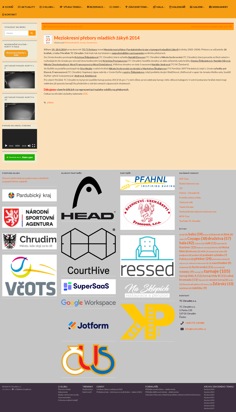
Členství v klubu (64, 389)
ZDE (85, 93)
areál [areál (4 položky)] (183, 234)
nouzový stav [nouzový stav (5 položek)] (218, 251)
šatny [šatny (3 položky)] (207, 284)
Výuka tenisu (87, 389)
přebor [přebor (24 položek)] (203, 259)
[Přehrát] (6, 145)
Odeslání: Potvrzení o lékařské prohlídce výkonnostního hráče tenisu (172, 395)
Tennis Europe (186, 207)
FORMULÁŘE (151, 386)
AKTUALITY (26, 6)
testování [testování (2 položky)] (219, 267)
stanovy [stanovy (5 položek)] (185, 267)
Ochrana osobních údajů (68, 400)
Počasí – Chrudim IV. (189, 193)
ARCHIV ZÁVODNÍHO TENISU (219, 386)
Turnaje (83, 42)
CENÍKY (100, 386)
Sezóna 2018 (209, 405)
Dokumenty (63, 392)
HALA (159, 6)
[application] (19, 139)
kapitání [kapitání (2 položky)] (222, 243)
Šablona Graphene (24, 389)
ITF (181, 188)
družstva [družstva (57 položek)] (219, 238)
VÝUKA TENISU (71, 6)
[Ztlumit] (29, 145)
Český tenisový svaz (189, 183)
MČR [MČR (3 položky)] (205, 251)
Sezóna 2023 (209, 392)
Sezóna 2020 (209, 400)
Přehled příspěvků (72, 42)
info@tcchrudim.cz (195, 328)
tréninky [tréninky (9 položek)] (186, 271)
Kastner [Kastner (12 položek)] (187, 247)
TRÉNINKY (87, 386)
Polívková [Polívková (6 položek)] (186, 259)
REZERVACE (96, 6)
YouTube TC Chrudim (189, 221)
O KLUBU (47, 6)
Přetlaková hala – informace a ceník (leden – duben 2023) (119, 392)
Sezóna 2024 (209, 389)
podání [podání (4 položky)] (197, 255)
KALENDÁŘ (177, 6)
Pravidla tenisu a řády (190, 197)
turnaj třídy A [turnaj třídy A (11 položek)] (190, 275)
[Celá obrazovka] (33, 145)
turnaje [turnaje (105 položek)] (217, 271)
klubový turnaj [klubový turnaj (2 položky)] (204, 248)
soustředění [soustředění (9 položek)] (221, 263)
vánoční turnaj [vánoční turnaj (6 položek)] (218, 279)
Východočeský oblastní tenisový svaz (197, 211)
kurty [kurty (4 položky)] (216, 247)
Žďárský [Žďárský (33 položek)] (223, 284)
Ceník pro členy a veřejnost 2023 (109, 389)
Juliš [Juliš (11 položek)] (210, 243)
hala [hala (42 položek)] (186, 242)
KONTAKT (9, 14)
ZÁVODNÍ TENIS (136, 6)
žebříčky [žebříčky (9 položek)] (199, 288)
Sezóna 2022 (209, 395)
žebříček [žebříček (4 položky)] (185, 288)
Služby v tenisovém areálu (68, 395)
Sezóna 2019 (209, 403)
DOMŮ (7, 6)
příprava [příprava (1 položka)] (183, 263)
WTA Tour (184, 216)
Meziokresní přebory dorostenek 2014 (65, 26)
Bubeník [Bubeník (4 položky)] (217, 234)
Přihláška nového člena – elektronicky (160, 389)
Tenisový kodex (64, 397)
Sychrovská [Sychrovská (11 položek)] (202, 267)
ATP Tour (184, 179)
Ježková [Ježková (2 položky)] (200, 243)
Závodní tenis (92, 42)
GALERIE (197, 6)
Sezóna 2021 (209, 397)
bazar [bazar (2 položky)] (207, 235)
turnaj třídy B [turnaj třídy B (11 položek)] (214, 275)
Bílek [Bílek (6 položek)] (228, 234)
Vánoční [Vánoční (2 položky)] (203, 280)
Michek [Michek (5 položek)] (194, 251)
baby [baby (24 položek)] (195, 234)
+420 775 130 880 (194, 322)
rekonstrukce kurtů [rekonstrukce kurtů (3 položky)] (200, 263)
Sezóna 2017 (209, 408)
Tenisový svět (186, 202)
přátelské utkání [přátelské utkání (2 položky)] (221, 259)
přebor (50, 102)
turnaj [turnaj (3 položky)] (198, 272)
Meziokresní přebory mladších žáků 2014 (209, 26)
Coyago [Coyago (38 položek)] (197, 238)
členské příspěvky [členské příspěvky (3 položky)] (192, 284)
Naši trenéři (87, 392)
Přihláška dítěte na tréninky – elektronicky (162, 392)
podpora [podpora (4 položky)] (185, 255)
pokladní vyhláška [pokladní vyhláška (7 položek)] (215, 255)
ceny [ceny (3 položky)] (183, 239)
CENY (115, 6)
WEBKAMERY (218, 6)
